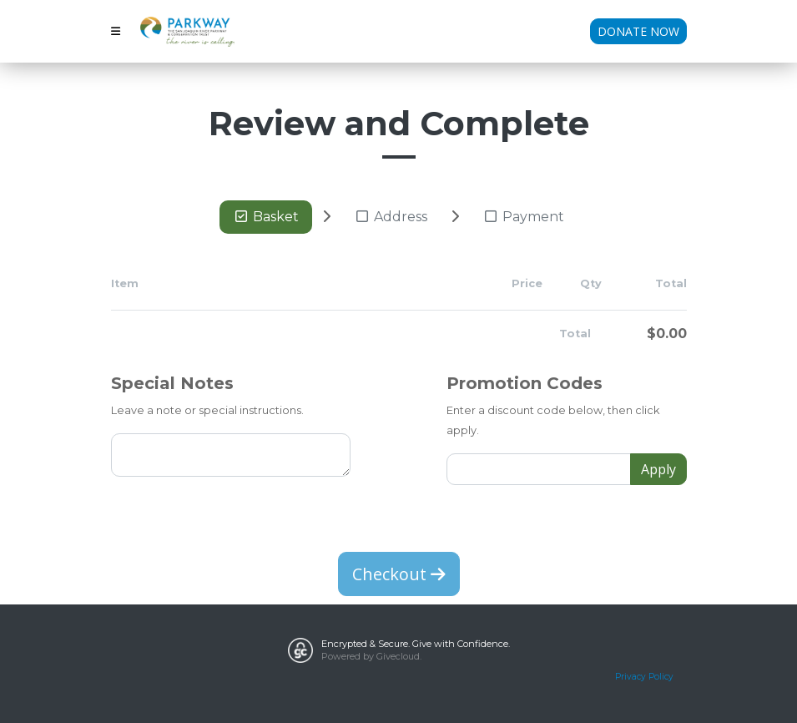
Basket (266, 217)
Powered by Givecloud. (371, 656)
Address (390, 217)
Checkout (399, 574)
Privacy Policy (644, 676)
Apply (658, 469)
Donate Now (638, 31)
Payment (523, 217)
